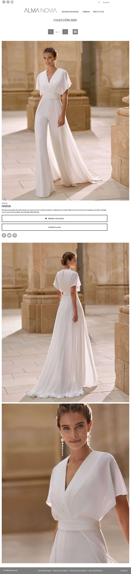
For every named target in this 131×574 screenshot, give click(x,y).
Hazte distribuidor (95, 571)
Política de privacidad (78, 571)
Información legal (44, 571)
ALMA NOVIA (40, 10)
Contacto (124, 571)
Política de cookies (60, 571)
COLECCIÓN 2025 (65, 20)
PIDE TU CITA (98, 12)
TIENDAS (86, 12)
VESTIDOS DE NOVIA (70, 12)
